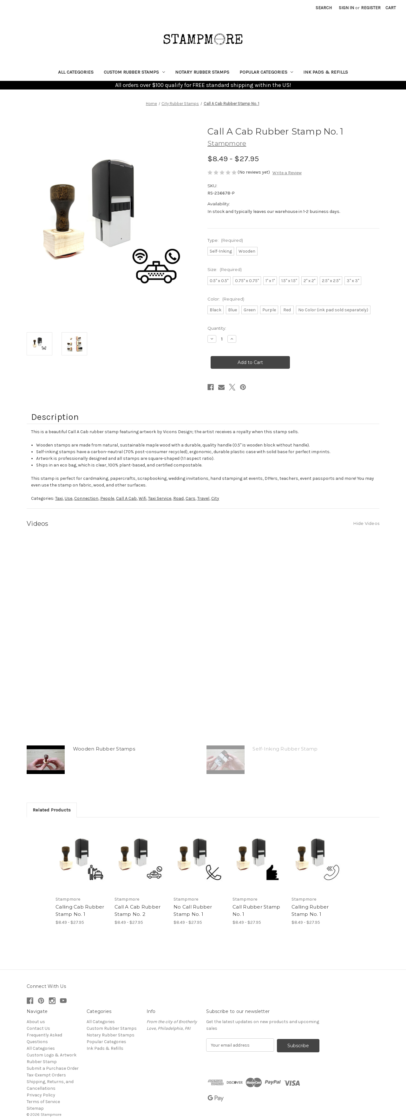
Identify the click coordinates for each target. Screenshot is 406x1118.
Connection (86, 498)
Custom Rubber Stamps (134, 72)
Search (324, 7)
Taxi (59, 498)
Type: (225, 240)
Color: (225, 298)
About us (36, 1021)
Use (68, 498)
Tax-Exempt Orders (46, 1075)
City (215, 498)
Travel (203, 498)
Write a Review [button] (287, 172)
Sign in (346, 7)
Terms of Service (43, 1101)
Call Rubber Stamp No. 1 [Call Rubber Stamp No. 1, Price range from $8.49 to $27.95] (256, 910)
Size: (224, 269)
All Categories (76, 72)
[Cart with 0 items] (390, 8)
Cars (190, 498)
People (107, 498)
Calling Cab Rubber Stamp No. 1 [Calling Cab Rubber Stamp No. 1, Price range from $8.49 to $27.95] (80, 910)
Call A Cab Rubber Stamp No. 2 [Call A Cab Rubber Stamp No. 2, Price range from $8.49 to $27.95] (137, 910)
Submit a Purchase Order (53, 1068)
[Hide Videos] (366, 523)
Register (371, 7)
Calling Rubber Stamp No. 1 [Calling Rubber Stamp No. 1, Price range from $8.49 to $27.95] (310, 910)
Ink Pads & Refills (325, 72)
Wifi (142, 498)
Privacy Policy (41, 1095)
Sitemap (35, 1108)
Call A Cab (126, 498)
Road (178, 498)
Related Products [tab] (52, 810)
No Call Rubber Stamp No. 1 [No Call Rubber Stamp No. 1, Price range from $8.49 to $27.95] (193, 910)
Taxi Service (159, 498)
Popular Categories (266, 72)
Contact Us (38, 1028)
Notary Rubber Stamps (202, 72)
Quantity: (216, 328)
